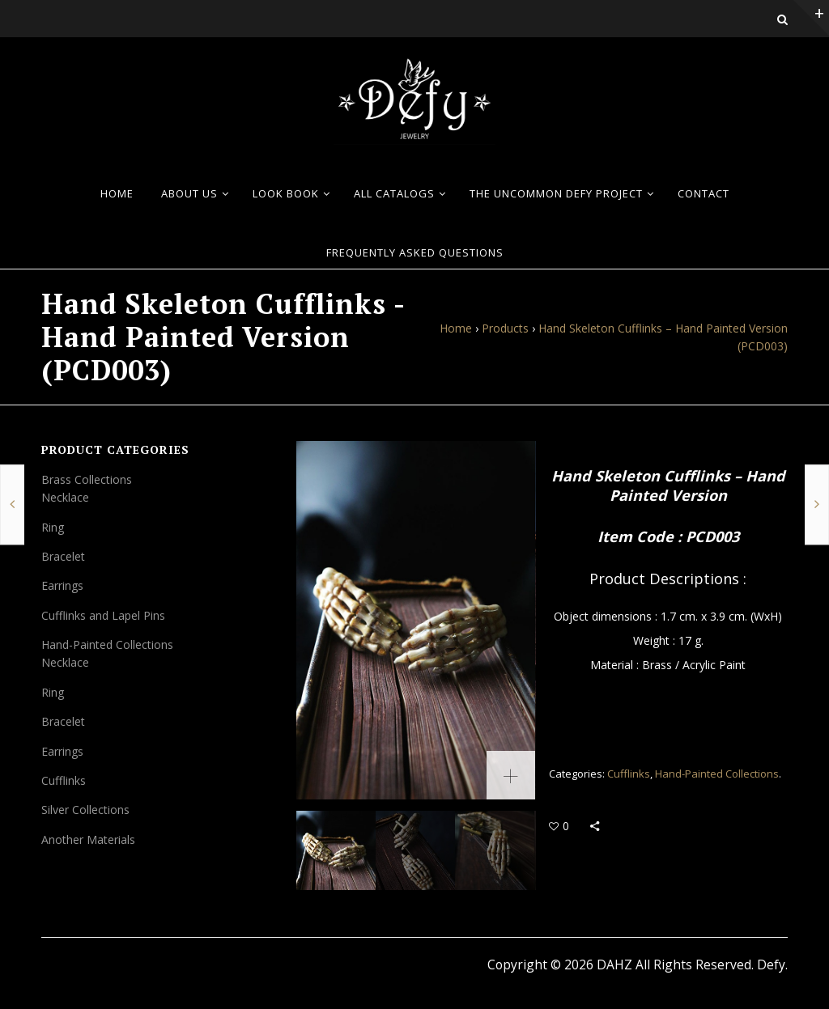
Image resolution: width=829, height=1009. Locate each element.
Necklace (65, 497)
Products (505, 328)
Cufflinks (628, 773)
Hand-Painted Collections (717, 773)
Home (456, 328)
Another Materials (88, 839)
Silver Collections (85, 809)
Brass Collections (86, 479)
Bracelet (63, 556)
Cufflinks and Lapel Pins (103, 615)
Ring (52, 527)
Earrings (62, 585)
